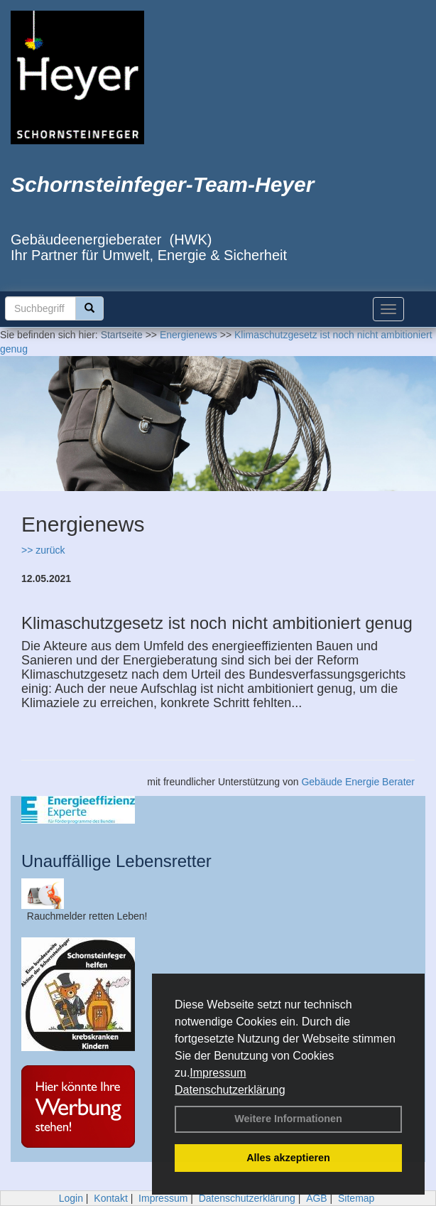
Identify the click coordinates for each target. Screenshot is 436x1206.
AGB (316, 1198)
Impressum (218, 1073)
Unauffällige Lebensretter (116, 861)
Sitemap (356, 1198)
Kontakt (110, 1198)
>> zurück (43, 550)
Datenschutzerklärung (230, 1090)
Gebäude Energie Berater (358, 781)
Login (71, 1198)
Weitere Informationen (288, 1118)
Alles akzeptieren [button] (288, 1157)
